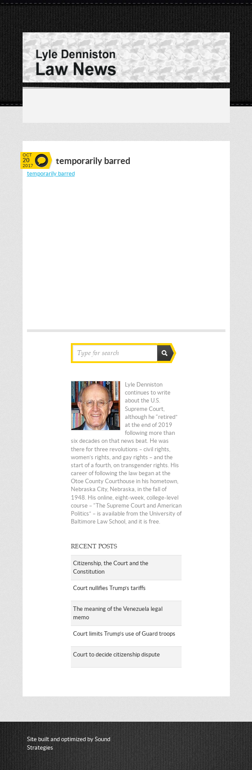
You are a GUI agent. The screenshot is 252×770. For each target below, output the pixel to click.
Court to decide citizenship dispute (116, 654)
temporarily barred (51, 173)
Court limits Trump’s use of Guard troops (124, 633)
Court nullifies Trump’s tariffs (109, 588)
